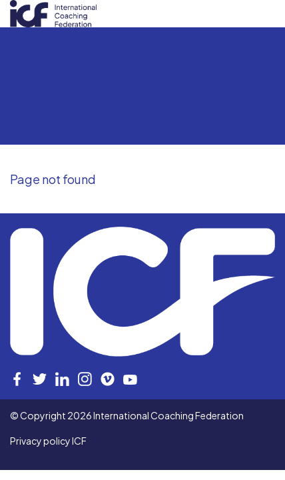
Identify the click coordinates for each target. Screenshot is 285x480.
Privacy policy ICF (48, 441)
